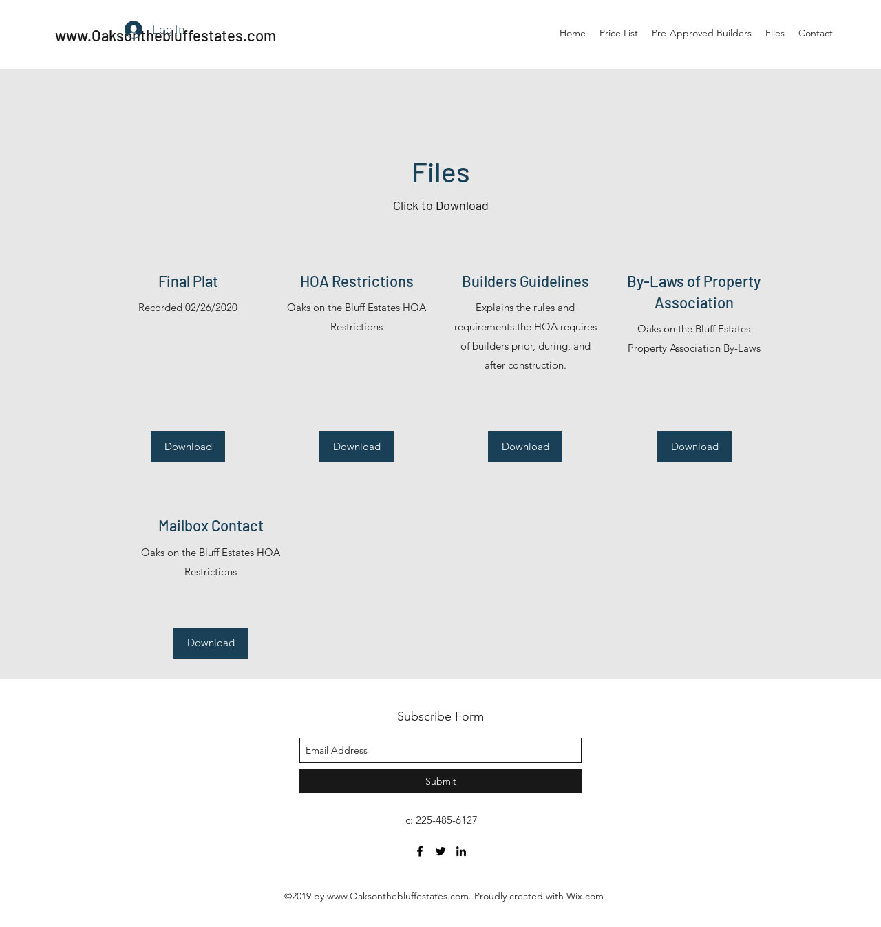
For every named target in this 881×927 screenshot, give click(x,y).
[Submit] (440, 781)
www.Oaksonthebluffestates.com (398, 896)
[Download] (188, 446)
